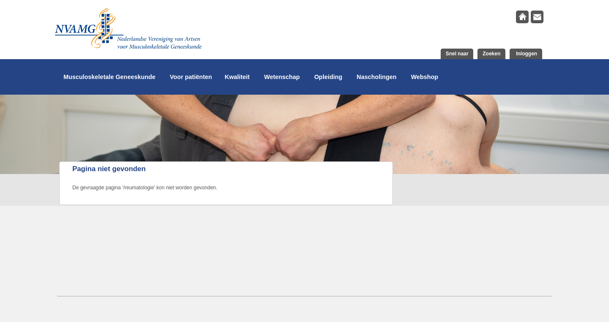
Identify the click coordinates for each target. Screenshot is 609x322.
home (522, 17)
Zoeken (491, 54)
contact (537, 17)
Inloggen (526, 54)
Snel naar (457, 54)
